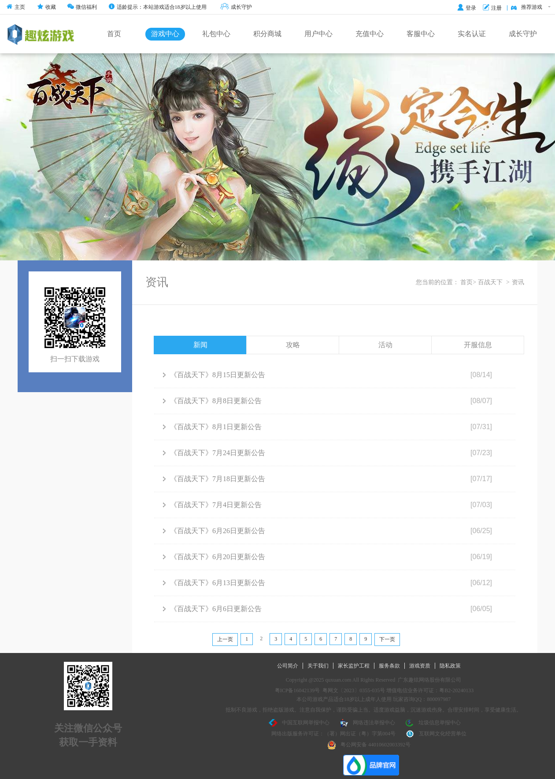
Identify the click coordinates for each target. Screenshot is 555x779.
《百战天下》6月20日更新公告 (214, 556)
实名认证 (472, 33)
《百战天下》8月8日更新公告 (212, 400)
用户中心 (318, 33)
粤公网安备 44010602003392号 (369, 745)
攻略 (293, 345)
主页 (15, 7)
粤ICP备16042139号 (297, 690)
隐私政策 (450, 666)
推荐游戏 (531, 7)
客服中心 (421, 33)
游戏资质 (419, 666)
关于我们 (318, 666)
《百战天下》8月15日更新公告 (214, 374)
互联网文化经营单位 (436, 734)
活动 (385, 345)
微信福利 (82, 7)
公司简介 (287, 666)
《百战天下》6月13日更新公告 (214, 582)
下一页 (387, 639)
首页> (468, 282)
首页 (114, 33)
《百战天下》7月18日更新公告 (214, 478)
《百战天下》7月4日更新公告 (212, 504)
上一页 (225, 639)
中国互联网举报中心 (299, 723)
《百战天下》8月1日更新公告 (212, 426)
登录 (466, 8)
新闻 (200, 345)
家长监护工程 (354, 666)
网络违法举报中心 (367, 723)
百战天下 (490, 282)
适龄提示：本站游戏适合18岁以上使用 (157, 7)
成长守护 (236, 7)
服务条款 (389, 666)
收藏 (46, 7)
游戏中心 (165, 33)
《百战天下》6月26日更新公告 (214, 530)
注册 (492, 8)
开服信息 (478, 345)
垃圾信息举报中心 (433, 723)
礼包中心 (216, 33)
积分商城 (267, 33)
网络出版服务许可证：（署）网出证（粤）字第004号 (333, 734)
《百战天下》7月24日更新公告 (214, 452)
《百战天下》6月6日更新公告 (212, 608)
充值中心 (369, 33)
